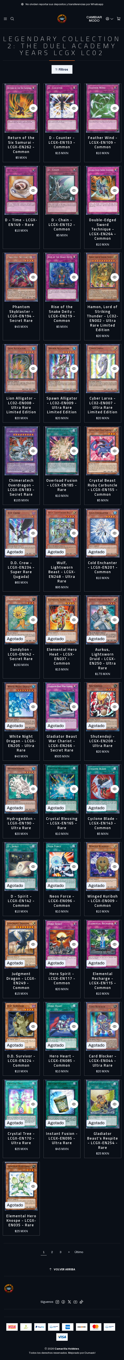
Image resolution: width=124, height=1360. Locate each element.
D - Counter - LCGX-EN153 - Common (62, 142)
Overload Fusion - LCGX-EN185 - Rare (62, 485)
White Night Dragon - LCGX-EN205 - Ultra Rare (21, 743)
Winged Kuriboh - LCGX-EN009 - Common (102, 901)
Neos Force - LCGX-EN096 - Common (62, 901)
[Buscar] (12, 19)
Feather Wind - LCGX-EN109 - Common (103, 142)
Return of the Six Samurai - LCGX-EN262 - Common (21, 144)
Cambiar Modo (94, 18)
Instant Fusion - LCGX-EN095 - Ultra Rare (62, 1138)
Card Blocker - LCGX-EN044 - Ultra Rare (103, 1061)
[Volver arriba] (62, 1269)
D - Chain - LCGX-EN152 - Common (62, 224)
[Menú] (5, 19)
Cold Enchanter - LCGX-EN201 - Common (103, 567)
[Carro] (118, 19)
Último (78, 1252)
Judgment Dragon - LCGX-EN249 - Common (21, 980)
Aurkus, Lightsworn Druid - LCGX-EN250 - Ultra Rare (103, 658)
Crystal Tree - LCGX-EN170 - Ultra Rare (21, 1138)
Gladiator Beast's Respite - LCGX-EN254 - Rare (102, 1140)
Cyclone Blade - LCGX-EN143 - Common (103, 823)
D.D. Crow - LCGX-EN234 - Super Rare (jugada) (21, 569)
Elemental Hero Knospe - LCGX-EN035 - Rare (21, 1221)
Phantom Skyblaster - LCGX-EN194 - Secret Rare (21, 313)
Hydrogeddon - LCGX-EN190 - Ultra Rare (21, 823)
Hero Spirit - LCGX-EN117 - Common (62, 978)
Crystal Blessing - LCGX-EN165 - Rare (62, 823)
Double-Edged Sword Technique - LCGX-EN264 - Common (102, 229)
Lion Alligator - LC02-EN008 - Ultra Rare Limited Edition (21, 405)
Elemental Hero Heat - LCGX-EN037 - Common (62, 656)
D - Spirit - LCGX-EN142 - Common (21, 901)
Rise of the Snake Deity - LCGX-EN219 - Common (62, 313)
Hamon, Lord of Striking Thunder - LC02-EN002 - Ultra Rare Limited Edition (102, 318)
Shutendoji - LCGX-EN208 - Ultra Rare (102, 741)
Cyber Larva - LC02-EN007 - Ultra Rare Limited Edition (103, 405)
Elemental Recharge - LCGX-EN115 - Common (102, 980)
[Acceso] (110, 19)
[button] (62, 69)
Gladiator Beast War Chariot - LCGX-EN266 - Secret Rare (62, 743)
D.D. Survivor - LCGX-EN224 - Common (21, 1061)
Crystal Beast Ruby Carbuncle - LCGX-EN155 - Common (103, 487)
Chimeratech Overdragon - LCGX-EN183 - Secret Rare (21, 487)
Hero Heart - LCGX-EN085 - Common (62, 1061)
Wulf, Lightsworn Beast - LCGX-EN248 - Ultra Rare (62, 572)
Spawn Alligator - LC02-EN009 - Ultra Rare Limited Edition (62, 405)
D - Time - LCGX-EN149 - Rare (21, 222)
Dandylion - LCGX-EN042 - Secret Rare (21, 654)
